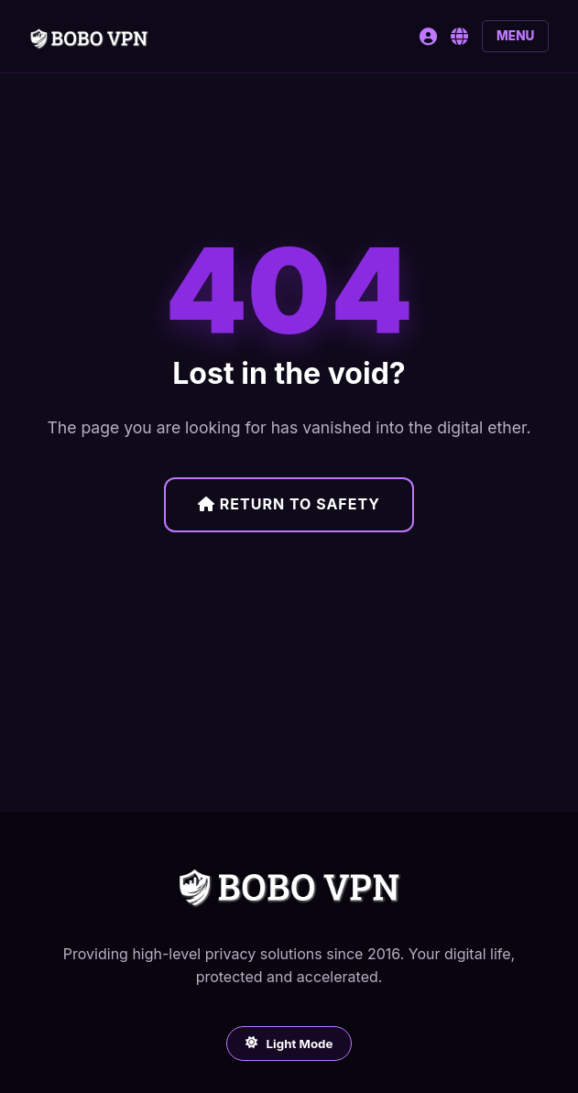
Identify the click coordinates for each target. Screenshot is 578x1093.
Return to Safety (289, 504)
